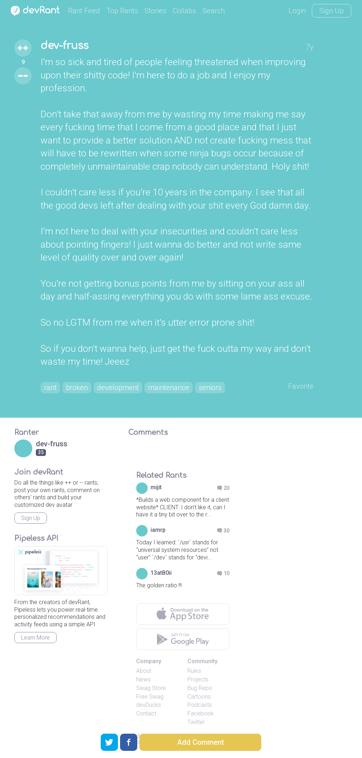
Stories (155, 10)
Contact (146, 713)
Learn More (35, 637)
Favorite (301, 386)
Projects (198, 679)
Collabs (184, 10)
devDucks (148, 704)
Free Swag (149, 696)
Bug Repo (199, 688)
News (143, 679)
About (143, 670)
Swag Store (151, 688)
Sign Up (331, 10)
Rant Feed (84, 10)
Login (297, 10)
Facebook (200, 713)
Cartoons (199, 696)
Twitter (196, 722)
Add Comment (200, 742)
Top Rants (122, 10)
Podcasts (199, 704)
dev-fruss (65, 46)
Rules (194, 670)
